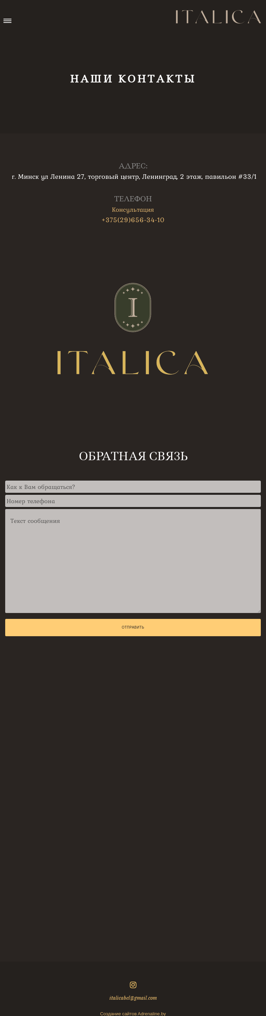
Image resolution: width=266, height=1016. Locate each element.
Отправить (133, 627)
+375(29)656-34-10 (133, 219)
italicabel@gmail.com (133, 997)
